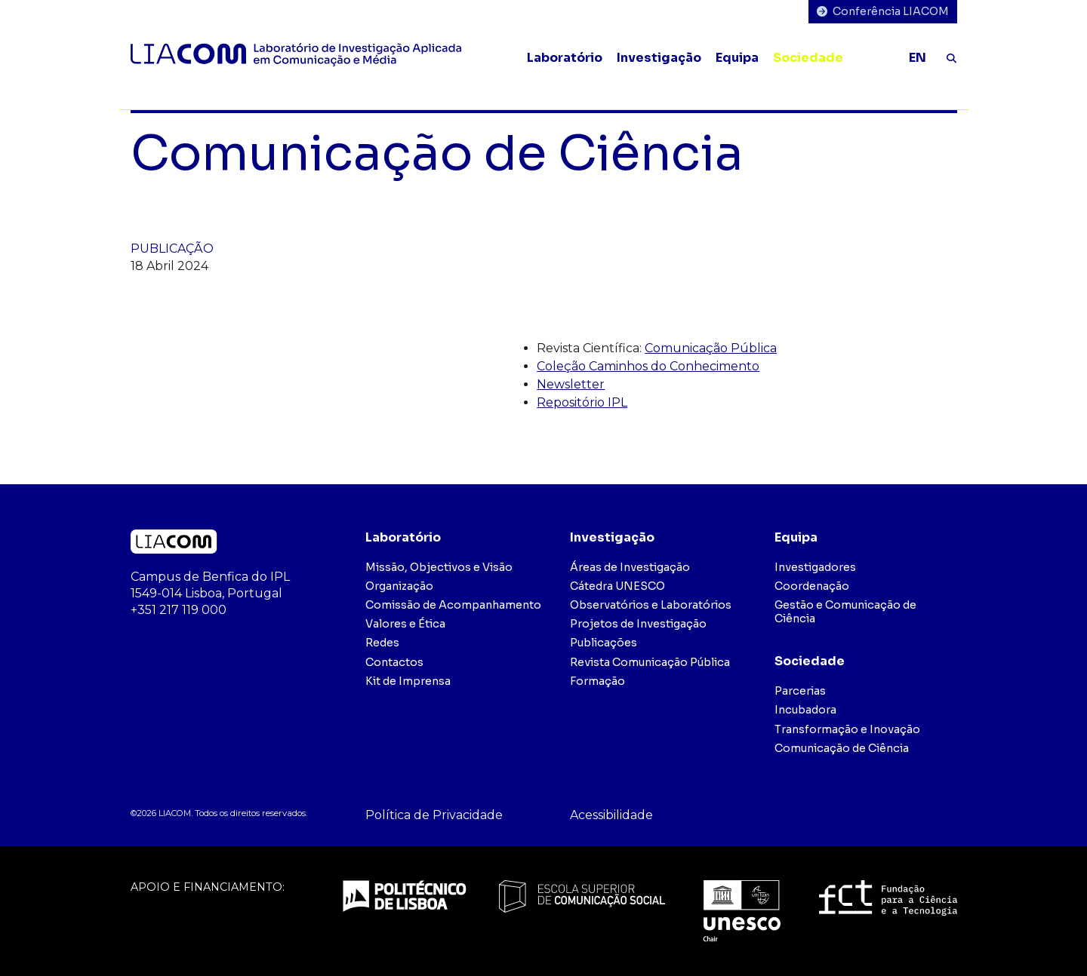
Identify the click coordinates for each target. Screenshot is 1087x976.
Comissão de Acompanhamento (453, 605)
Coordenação (811, 586)
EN (917, 58)
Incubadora (805, 710)
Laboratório (564, 58)
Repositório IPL (582, 402)
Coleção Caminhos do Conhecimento (648, 366)
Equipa (737, 58)
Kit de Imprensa (408, 681)
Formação (597, 681)
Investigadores (815, 567)
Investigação (659, 58)
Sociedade (808, 58)
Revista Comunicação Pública (650, 662)
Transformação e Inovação (847, 729)
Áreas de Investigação (630, 567)
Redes (382, 642)
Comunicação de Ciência (841, 748)
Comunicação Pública (711, 348)
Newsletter (571, 384)
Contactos (394, 662)
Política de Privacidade (434, 815)
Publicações (603, 642)
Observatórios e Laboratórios (650, 605)
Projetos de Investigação (638, 624)
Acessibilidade (611, 815)
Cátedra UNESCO (617, 586)
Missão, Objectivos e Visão (439, 567)
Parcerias (800, 691)
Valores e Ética (405, 624)
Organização (399, 586)
